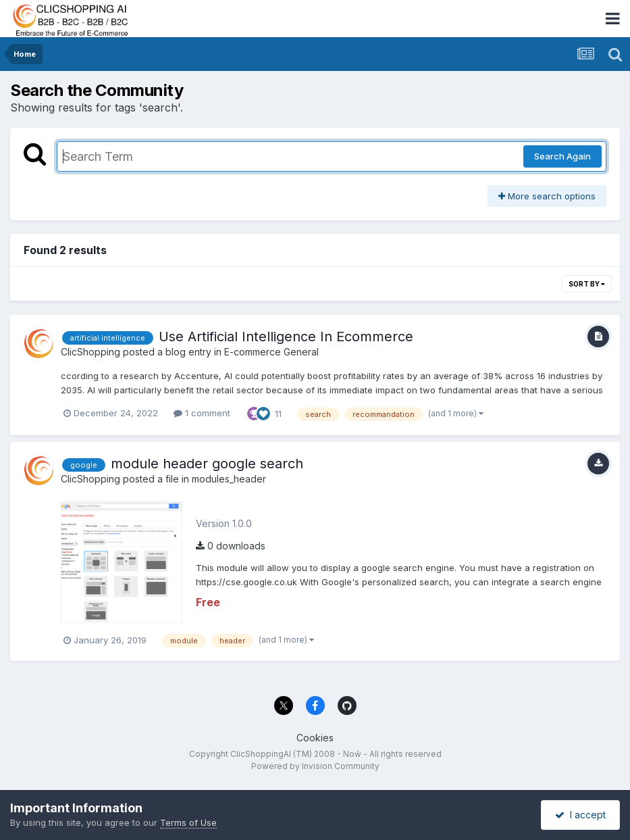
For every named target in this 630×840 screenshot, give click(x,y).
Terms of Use (188, 822)
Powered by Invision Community (315, 766)
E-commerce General (271, 351)
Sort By (587, 284)
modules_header (229, 479)
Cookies (315, 737)
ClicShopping (90, 351)
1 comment (202, 412)
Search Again (562, 156)
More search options (547, 196)
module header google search (207, 463)
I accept (580, 814)
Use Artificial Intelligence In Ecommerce (286, 336)
